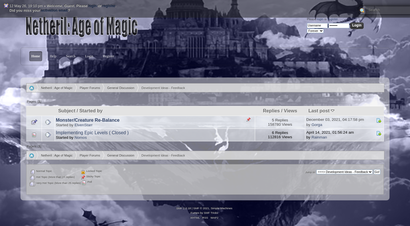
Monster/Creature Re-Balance (88, 120)
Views (290, 110)
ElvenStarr (84, 125)
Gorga (316, 125)
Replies (271, 110)
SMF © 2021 (201, 208)
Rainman (319, 137)
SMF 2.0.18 (183, 208)
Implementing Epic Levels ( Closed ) (92, 132)
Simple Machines (221, 208)
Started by (90, 110)
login (93, 6)
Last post (321, 110)
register (108, 6)
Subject (66, 110)
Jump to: (310, 172)
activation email (54, 11)
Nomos (81, 137)
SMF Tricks (211, 212)
